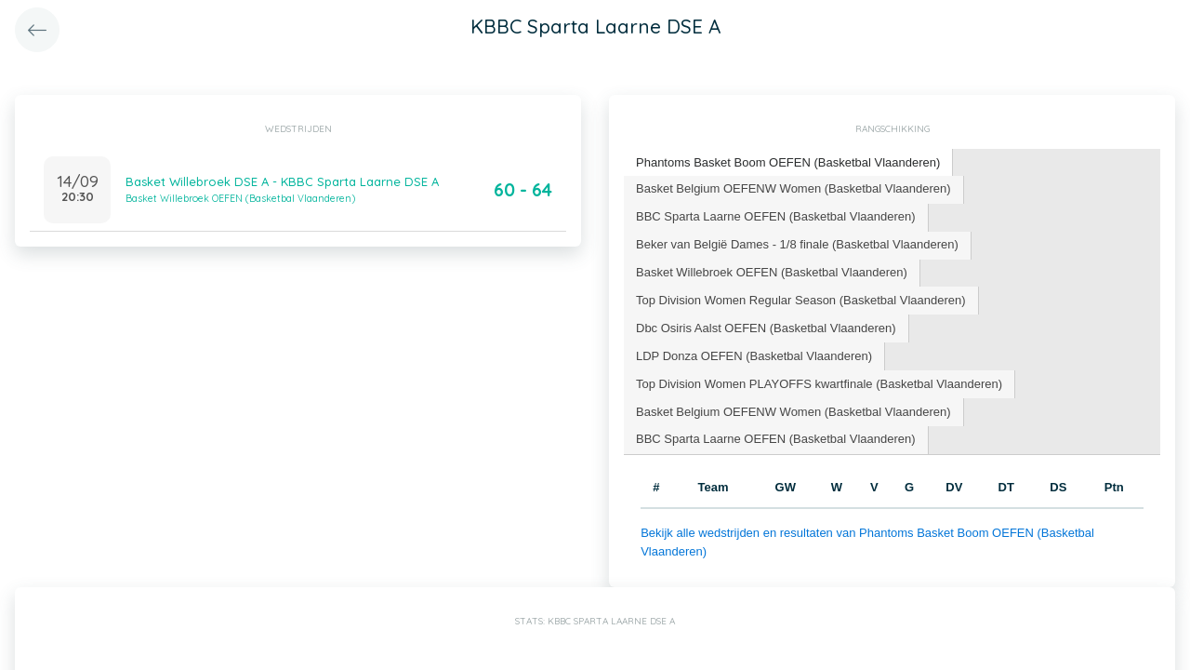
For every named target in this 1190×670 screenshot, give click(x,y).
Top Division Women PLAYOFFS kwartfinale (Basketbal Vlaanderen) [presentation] (819, 384)
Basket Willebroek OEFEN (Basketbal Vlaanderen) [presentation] (771, 272)
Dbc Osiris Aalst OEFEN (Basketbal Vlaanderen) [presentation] (766, 328)
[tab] (788, 163)
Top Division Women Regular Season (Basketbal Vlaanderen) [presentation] (801, 300)
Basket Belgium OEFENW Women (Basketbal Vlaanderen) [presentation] (793, 188)
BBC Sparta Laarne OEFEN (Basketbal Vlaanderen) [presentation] (776, 216)
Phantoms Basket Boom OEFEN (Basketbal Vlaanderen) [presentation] (788, 162)
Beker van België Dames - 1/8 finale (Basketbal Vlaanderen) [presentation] (797, 244)
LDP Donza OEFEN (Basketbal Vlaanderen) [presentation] (754, 356)
